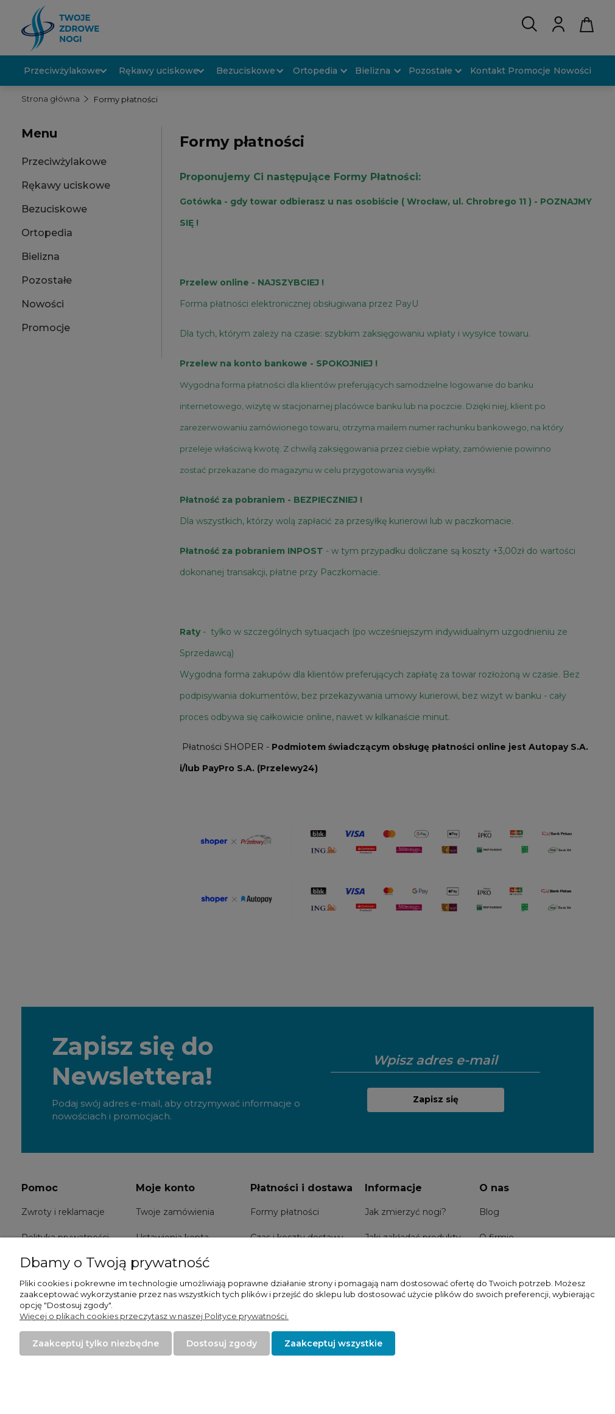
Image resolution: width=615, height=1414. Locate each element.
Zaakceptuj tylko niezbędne (95, 1343)
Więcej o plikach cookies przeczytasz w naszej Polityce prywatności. (154, 1316)
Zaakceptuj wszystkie (333, 1343)
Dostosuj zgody (221, 1343)
